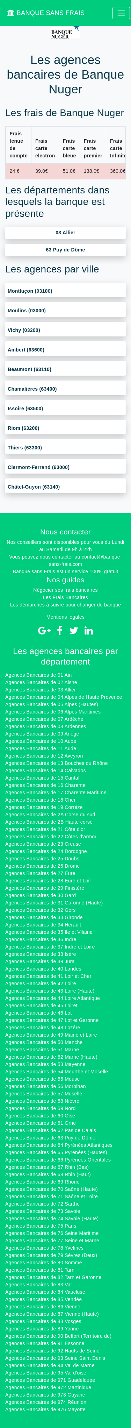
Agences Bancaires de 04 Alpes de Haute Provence (63, 697)
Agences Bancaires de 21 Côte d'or (45, 829)
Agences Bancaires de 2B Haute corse (49, 822)
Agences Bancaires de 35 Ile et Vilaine (49, 932)
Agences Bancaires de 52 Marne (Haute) (51, 1057)
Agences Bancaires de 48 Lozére (42, 1027)
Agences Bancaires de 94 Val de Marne (50, 1365)
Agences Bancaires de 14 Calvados (45, 770)
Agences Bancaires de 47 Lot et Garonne (52, 1020)
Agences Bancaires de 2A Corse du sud (50, 814)
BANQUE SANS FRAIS (46, 12)
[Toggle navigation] (121, 13)
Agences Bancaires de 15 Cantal (42, 778)
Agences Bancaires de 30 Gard (40, 895)
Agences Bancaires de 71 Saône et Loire (51, 1196)
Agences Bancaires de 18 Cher (40, 800)
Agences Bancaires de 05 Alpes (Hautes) (51, 704)
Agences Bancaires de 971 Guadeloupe (50, 1380)
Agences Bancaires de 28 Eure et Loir (48, 880)
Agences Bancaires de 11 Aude (40, 748)
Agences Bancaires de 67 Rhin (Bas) (47, 1167)
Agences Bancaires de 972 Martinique (48, 1387)
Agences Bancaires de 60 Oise (40, 1115)
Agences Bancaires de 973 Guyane (45, 1395)
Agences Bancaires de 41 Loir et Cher (48, 976)
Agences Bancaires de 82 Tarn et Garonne (53, 1277)
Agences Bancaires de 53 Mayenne (45, 1064)
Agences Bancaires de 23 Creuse (43, 844)
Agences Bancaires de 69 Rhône (42, 1182)
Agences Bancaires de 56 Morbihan (45, 1086)
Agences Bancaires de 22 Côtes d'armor (50, 836)
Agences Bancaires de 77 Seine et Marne (52, 1240)
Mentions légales (65, 617)
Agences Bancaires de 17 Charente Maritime (56, 792)
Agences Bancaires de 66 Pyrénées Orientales (58, 1160)
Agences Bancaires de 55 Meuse (42, 1079)
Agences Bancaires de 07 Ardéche (44, 719)
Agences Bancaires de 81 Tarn (39, 1270)
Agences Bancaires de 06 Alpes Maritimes (53, 712)
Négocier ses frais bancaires (65, 590)
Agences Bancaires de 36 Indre (40, 939)
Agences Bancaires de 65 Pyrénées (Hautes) (56, 1152)
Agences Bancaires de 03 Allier (40, 689)
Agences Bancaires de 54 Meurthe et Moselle (56, 1071)
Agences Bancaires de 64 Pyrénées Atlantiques (58, 1145)
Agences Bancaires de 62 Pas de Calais (50, 1130)
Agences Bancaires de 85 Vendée (43, 1299)
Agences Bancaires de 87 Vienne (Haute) (52, 1314)
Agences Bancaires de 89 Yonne (42, 1328)
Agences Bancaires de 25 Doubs (42, 858)
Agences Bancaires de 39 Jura (40, 961)
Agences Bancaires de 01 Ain (38, 675)
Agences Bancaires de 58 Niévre (42, 1101)
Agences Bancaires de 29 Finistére (44, 888)
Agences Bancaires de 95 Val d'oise (45, 1373)
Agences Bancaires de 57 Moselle (43, 1093)
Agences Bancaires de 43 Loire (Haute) (50, 991)
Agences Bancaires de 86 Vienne (42, 1306)
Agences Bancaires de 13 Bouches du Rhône (56, 763)
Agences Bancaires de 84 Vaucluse (45, 1292)
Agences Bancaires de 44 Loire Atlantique (52, 998)
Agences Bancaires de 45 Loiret (41, 1005)
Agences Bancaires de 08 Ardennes (45, 726)
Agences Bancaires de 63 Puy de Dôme (50, 1138)
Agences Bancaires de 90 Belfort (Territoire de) (58, 1336)
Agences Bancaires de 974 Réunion (45, 1402)
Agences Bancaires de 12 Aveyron (44, 756)
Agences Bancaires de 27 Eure (40, 873)
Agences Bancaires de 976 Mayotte (45, 1409)
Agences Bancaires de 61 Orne (40, 1123)
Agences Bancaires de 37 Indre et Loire (50, 947)
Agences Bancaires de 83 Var (38, 1284)
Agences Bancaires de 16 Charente (45, 785)
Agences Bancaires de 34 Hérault (43, 925)
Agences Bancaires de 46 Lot (38, 1013)
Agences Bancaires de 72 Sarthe (42, 1204)
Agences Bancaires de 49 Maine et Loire (51, 1035)
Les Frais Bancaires (65, 597)
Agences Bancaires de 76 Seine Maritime (52, 1233)
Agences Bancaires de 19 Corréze (44, 807)
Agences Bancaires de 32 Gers (40, 910)
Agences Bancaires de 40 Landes (43, 969)
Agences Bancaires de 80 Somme (43, 1262)
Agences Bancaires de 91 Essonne (45, 1343)
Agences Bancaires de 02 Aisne (41, 682)
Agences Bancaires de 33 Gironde (44, 917)
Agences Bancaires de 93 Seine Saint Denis (55, 1358)
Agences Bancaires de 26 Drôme (42, 866)
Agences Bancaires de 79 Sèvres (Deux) (51, 1255)
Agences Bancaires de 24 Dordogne (46, 851)
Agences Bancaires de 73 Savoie (42, 1211)
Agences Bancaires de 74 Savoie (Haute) (52, 1218)
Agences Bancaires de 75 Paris (40, 1226)
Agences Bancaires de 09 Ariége (42, 734)
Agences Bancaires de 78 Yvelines (44, 1248)
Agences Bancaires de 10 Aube (40, 741)
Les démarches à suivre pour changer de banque (65, 605)
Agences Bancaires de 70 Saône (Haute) (51, 1189)
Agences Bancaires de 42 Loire (40, 983)
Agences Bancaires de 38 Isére (40, 954)
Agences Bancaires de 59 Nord (40, 1108)
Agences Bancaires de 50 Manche (44, 1042)
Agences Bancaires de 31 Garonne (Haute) (54, 902)
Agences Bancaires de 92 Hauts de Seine (52, 1351)
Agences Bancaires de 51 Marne (42, 1049)
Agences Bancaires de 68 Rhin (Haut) (48, 1174)
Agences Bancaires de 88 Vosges (43, 1321)
